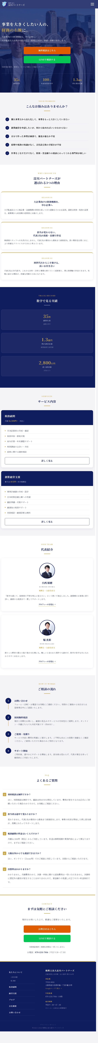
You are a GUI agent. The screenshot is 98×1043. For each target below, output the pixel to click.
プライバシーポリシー (48, 1025)
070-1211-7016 (41, 952)
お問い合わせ (15, 1012)
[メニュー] (93, 4)
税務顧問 (13, 987)
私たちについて (16, 972)
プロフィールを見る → (47, 604)
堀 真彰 (13, 981)
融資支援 (13, 993)
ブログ (12, 999)
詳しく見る (47, 460)
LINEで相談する (47, 59)
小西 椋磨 (14, 977)
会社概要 (13, 1006)
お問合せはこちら (47, 929)
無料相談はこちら (47, 50)
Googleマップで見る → (53, 988)
